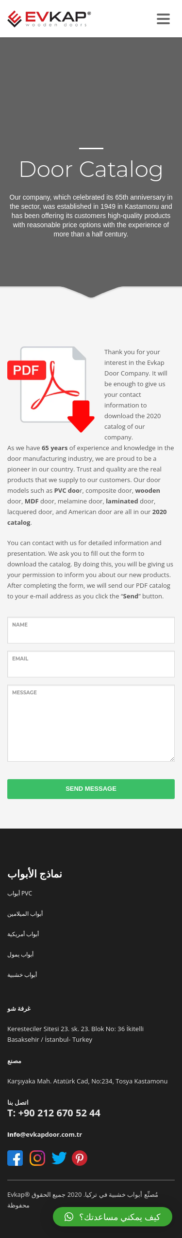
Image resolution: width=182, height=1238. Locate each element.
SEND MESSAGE (91, 788)
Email (20, 659)
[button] (112, 1216)
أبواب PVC (19, 893)
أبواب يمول (20, 954)
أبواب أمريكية (23, 934)
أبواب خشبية (22, 975)
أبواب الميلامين (25, 913)
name (20, 625)
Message (24, 693)
